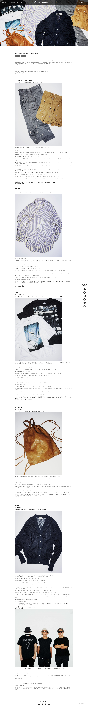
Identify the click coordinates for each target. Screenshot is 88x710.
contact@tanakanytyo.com (21, 400)
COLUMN (16, 2)
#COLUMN (18, 56)
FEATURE (9, 2)
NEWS (21, 2)
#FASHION (23, 56)
